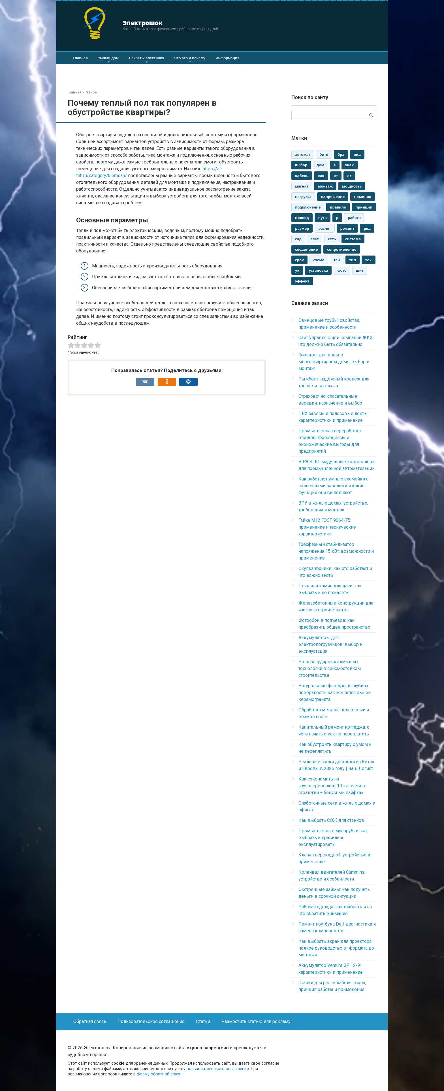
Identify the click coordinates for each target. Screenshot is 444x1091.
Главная (80, 58)
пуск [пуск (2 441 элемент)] (322, 217)
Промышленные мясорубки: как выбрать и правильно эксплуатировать (333, 837)
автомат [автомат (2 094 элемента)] (302, 154)
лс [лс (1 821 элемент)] (349, 175)
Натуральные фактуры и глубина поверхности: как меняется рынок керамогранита (334, 692)
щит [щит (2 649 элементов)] (360, 270)
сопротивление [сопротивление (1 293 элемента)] (341, 249)
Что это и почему (189, 58)
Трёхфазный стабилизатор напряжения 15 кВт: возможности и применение (336, 551)
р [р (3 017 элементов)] (337, 217)
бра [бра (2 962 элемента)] (341, 154)
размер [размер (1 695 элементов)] (302, 228)
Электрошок (143, 22)
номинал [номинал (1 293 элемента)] (362, 196)
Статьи (203, 1021)
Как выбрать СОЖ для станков (331, 820)
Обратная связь (89, 1021)
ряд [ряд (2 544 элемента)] (367, 228)
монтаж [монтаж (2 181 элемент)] (325, 186)
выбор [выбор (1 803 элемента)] (301, 164)
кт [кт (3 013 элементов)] (336, 175)
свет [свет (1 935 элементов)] (315, 238)
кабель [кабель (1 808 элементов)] (301, 175)
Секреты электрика (146, 58)
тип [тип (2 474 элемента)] (352, 259)
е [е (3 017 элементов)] (335, 164)
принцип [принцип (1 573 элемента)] (363, 207)
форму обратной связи (159, 1074)
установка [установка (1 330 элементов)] (318, 270)
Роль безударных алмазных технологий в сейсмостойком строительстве (329, 668)
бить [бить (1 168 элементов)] (324, 154)
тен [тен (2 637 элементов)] (337, 259)
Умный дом (108, 58)
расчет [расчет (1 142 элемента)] (324, 228)
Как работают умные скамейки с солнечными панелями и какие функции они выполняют (333, 485)
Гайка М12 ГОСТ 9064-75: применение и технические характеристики (327, 527)
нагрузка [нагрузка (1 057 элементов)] (303, 196)
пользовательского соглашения (218, 1068)
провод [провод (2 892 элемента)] (302, 217)
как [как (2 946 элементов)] (321, 175)
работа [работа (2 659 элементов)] (354, 217)
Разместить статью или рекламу (256, 1021)
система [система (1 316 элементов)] (353, 238)
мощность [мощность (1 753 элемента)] (352, 186)
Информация (227, 58)
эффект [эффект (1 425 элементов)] (302, 281)
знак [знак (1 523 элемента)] (349, 164)
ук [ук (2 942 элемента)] (297, 270)
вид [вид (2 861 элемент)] (357, 154)
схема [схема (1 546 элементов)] (318, 259)
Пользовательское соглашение (151, 1021)
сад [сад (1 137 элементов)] (298, 238)
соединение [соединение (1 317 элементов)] (306, 249)
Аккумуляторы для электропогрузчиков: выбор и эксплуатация (330, 644)
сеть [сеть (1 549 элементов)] (332, 238)
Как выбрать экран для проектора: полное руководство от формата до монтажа (336, 948)
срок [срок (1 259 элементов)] (299, 259)
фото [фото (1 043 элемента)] (341, 270)
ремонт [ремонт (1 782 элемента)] (347, 228)
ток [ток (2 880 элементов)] (368, 259)
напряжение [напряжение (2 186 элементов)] (333, 196)
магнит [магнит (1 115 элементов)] (301, 186)
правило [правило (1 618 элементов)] (338, 207)
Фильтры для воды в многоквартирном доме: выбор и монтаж (333, 361)
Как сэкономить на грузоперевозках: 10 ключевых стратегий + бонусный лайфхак (332, 785)
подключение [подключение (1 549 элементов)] (308, 207)
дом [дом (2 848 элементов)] (320, 164)
